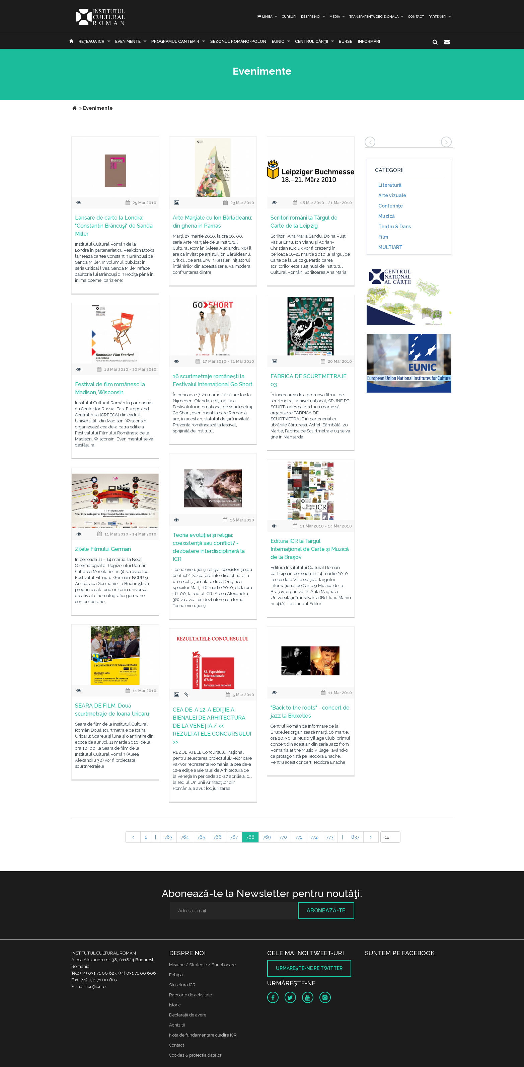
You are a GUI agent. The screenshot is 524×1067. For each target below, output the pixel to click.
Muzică (386, 216)
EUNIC (278, 41)
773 (329, 837)
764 (185, 837)
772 (314, 837)
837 (355, 837)
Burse (345, 41)
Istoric (175, 1004)
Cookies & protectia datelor (195, 1055)
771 (298, 837)
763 (168, 837)
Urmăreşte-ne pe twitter (309, 968)
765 (201, 837)
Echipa (176, 974)
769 (267, 837)
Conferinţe (390, 206)
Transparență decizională (374, 16)
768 (250, 837)
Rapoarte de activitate (190, 994)
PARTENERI (437, 16)
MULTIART (390, 247)
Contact (416, 16)
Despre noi (310, 16)
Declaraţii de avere (187, 1014)
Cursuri (289, 16)
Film (383, 237)
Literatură (389, 185)
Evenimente (128, 41)
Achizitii (177, 1025)
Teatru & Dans (394, 226)
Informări (369, 41)
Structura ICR (182, 984)
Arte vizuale (392, 195)
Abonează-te (326, 910)
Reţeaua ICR (91, 41)
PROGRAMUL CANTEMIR (175, 41)
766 (217, 837)
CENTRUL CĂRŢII (311, 41)
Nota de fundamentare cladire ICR (203, 1035)
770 (283, 837)
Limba (265, 16)
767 (234, 837)
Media (334, 16)
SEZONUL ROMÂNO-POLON (238, 41)
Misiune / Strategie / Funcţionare (202, 964)
